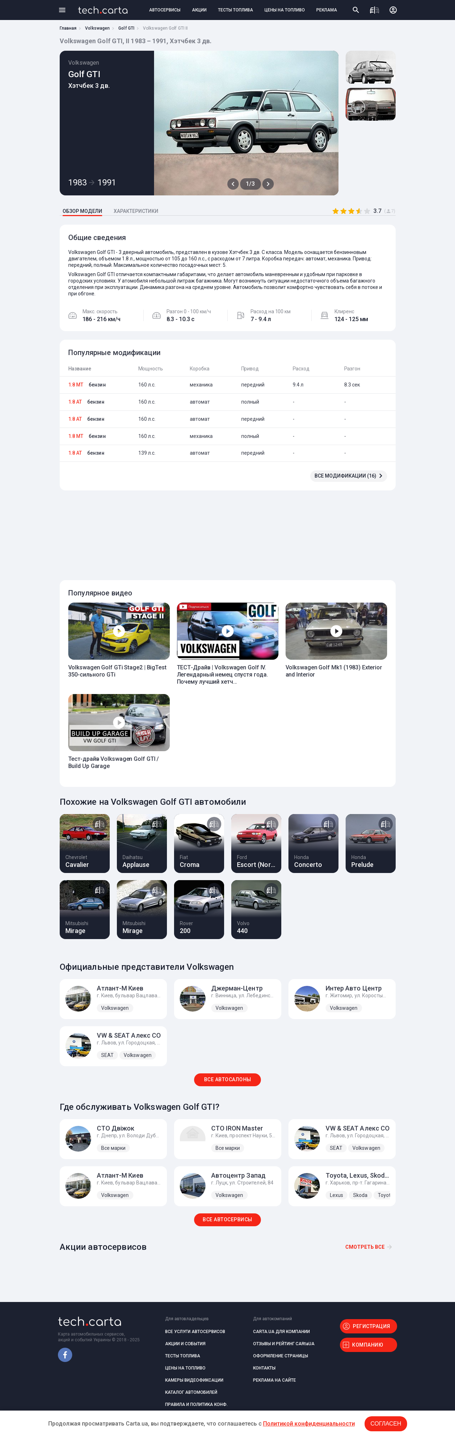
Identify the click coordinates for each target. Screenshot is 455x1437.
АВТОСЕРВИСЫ (164, 10)
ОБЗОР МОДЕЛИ (82, 211)
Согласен (385, 1424)
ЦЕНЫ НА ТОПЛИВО (284, 10)
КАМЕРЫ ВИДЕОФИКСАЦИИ (194, 1380)
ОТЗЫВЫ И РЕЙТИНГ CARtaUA (284, 1343)
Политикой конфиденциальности (309, 1423)
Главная (68, 28)
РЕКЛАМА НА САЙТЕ (274, 1380)
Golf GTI (126, 28)
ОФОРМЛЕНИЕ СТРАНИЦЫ (280, 1355)
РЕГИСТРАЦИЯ (371, 1326)
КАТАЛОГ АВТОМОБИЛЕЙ (191, 1392)
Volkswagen (97, 28)
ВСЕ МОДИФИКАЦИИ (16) (345, 476)
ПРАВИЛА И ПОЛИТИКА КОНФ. (196, 1404)
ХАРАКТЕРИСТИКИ (136, 211)
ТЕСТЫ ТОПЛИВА (235, 10)
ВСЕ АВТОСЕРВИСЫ (227, 1219)
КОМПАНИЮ (367, 1345)
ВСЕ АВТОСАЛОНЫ (227, 1079)
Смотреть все (365, 1247)
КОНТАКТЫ (264, 1368)
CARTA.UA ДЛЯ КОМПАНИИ (281, 1331)
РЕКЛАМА (326, 10)
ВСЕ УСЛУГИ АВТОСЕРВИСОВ (195, 1331)
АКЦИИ (199, 10)
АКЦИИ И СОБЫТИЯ (185, 1343)
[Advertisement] (226, 531)
